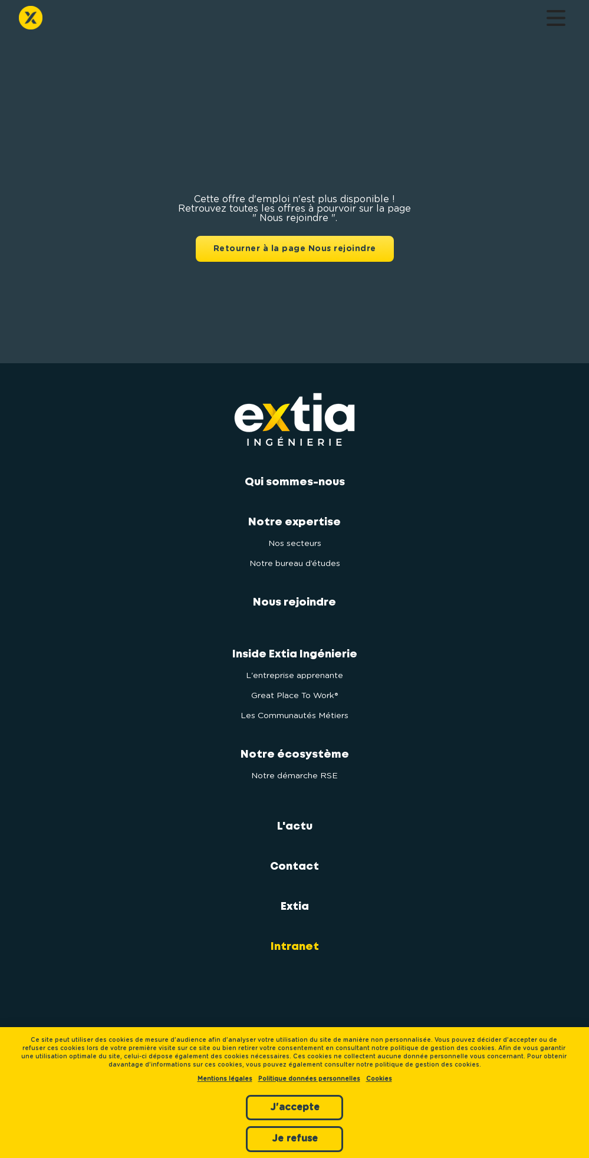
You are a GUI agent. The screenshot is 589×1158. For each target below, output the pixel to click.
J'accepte (295, 1107)
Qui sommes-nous (295, 482)
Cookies (379, 1079)
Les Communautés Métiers (294, 716)
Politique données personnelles (309, 1079)
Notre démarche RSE (294, 776)
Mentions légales (225, 1079)
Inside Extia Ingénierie (294, 654)
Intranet (295, 947)
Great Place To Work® (294, 696)
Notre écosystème (295, 754)
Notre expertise (294, 522)
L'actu (294, 826)
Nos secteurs (294, 543)
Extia (295, 907)
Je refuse (295, 1138)
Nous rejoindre (294, 602)
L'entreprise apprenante (294, 676)
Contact (294, 866)
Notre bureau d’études (294, 564)
